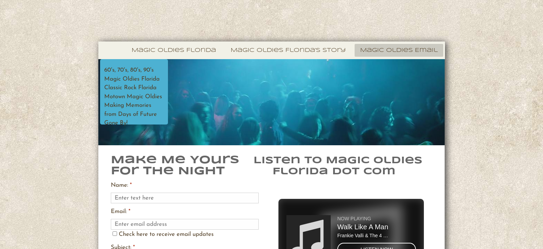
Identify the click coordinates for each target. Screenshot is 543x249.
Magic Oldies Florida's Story (288, 50)
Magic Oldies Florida (174, 50)
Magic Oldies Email (399, 50)
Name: (121, 185)
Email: (121, 211)
